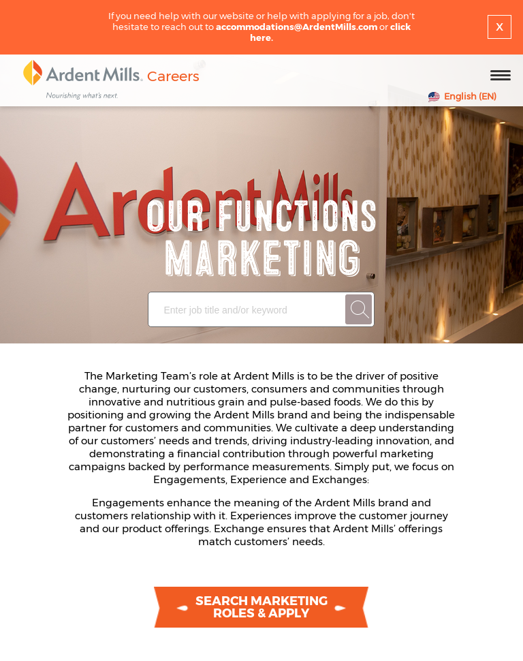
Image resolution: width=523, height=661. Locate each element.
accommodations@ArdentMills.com (296, 26)
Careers (173, 75)
